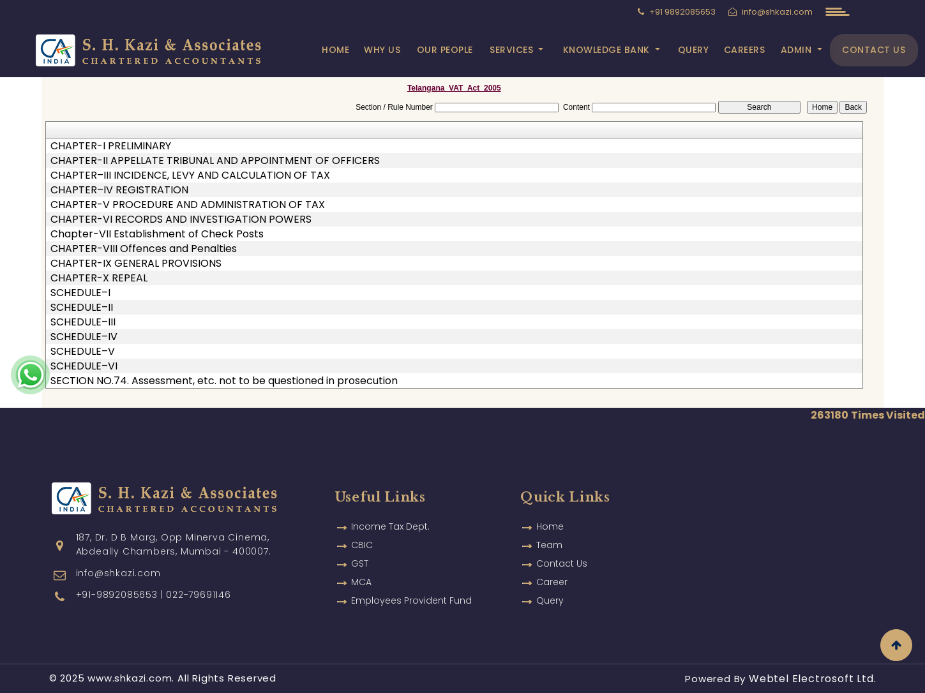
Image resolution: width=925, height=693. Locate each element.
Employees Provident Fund (411, 585)
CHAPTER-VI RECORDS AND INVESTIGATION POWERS (181, 219)
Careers (744, 49)
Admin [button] (798, 49)
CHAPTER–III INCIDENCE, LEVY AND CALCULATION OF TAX (190, 175)
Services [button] (513, 49)
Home (335, 49)
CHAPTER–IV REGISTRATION (119, 190)
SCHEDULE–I (80, 293)
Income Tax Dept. (390, 511)
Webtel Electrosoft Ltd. (812, 678)
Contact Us (873, 49)
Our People (445, 49)
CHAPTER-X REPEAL (98, 278)
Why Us (382, 49)
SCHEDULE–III (83, 322)
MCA (361, 567)
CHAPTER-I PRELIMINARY (110, 146)
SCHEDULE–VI (83, 366)
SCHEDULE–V (82, 351)
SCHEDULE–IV (83, 337)
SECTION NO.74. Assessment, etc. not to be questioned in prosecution (224, 381)
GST (359, 548)
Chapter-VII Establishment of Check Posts (157, 234)
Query (693, 49)
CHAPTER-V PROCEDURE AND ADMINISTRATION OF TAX (187, 205)
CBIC (362, 530)
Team (549, 530)
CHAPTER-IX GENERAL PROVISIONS (136, 263)
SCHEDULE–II (81, 307)
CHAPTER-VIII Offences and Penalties (143, 249)
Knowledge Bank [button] (608, 49)
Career (552, 567)
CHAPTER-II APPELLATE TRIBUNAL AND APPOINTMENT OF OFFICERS (215, 161)
